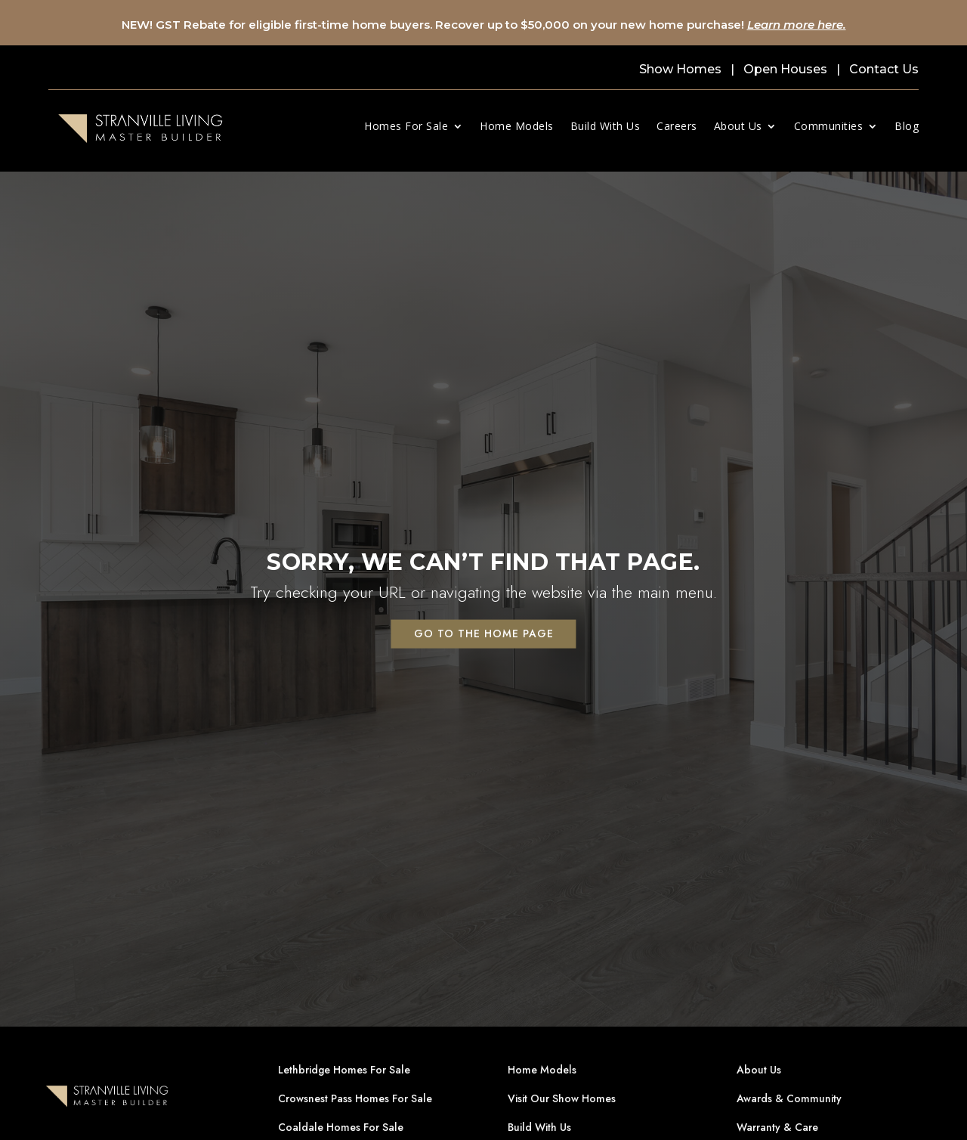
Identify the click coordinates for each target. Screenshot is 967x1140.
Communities (829, 126)
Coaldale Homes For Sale (340, 1127)
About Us (738, 126)
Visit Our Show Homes (562, 1098)
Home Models (517, 126)
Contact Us (884, 69)
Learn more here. (796, 24)
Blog (906, 126)
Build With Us (605, 126)
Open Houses (785, 69)
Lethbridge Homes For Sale (344, 1069)
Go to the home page (484, 632)
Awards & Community (789, 1098)
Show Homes (680, 69)
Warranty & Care (777, 1127)
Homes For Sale (406, 126)
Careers (677, 126)
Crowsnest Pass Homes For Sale (355, 1098)
